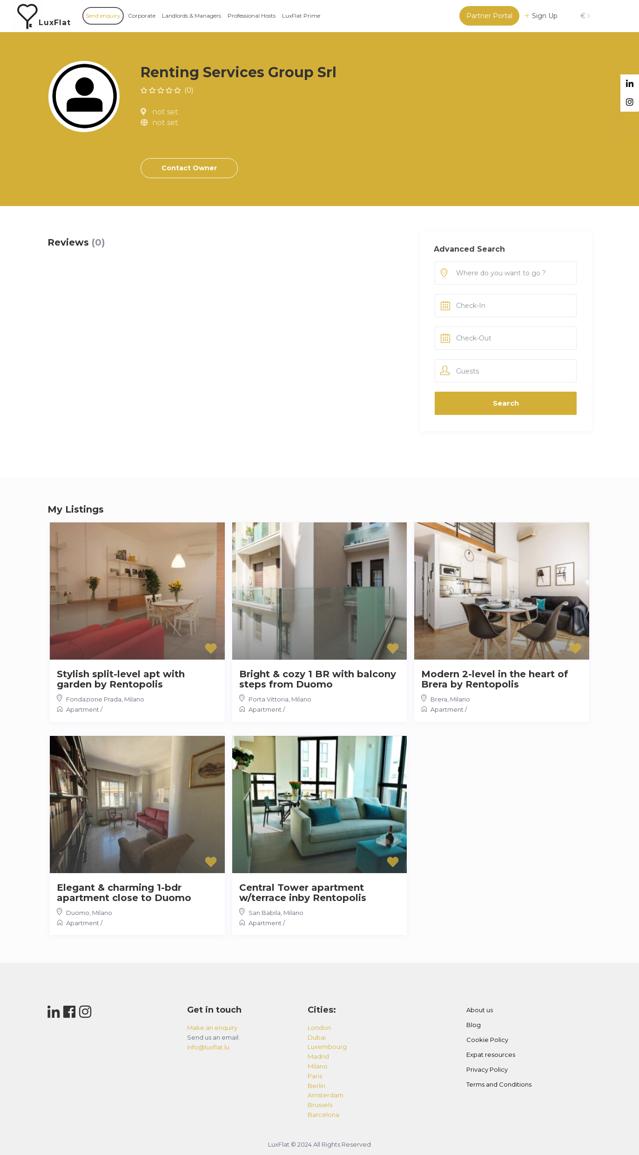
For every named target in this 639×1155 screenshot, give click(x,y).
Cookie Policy (487, 1039)
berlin (316, 1085)
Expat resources (490, 1054)
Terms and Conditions (498, 1084)
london (319, 1027)
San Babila (265, 912)
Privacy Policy (487, 1069)
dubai (317, 1037)
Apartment (82, 709)
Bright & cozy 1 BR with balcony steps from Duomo (317, 679)
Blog (473, 1024)
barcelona (323, 1114)
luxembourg (327, 1046)
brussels (320, 1104)
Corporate (141, 15)
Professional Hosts (252, 15)
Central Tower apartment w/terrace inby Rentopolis (302, 892)
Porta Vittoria (269, 699)
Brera (438, 699)
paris (315, 1076)
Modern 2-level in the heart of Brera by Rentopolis (494, 679)
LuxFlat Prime (301, 15)
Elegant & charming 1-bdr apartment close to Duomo (124, 892)
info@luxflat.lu (208, 1047)
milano (318, 1066)
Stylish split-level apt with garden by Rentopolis (121, 679)
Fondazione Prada (93, 699)
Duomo (77, 912)
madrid (318, 1056)
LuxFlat (55, 22)
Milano (134, 699)
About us (479, 1010)
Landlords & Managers (191, 15)
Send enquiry (103, 15)
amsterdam (325, 1095)
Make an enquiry (212, 1027)
